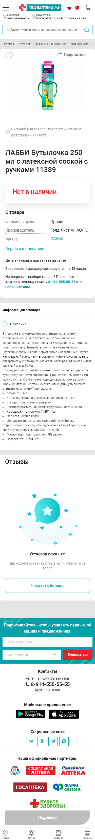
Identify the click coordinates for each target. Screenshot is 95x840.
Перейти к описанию (24, 248)
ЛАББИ (57, 238)
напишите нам (17, 287)
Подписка (47, 817)
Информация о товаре (21, 310)
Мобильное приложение (47, 704)
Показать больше (48, 585)
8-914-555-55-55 (61, 282)
